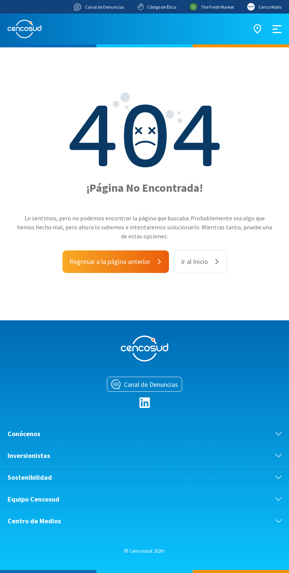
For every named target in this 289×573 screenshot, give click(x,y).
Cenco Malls (264, 7)
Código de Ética (156, 6)
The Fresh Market (212, 7)
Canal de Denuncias (99, 7)
